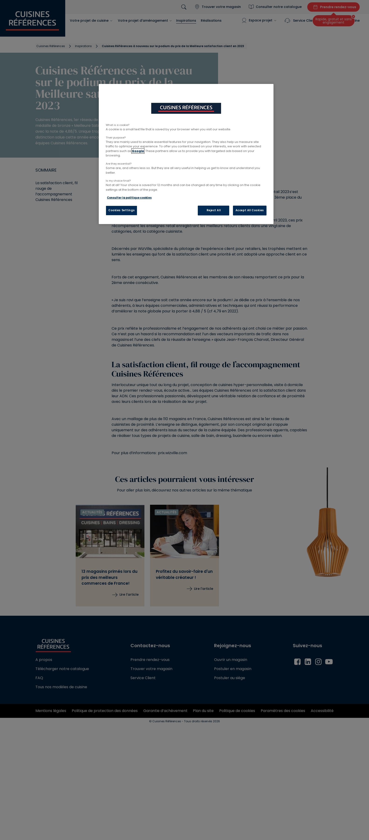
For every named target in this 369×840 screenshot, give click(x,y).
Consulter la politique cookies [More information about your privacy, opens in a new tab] (129, 198)
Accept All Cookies (250, 210)
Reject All (214, 210)
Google (138, 151)
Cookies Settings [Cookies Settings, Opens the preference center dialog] (121, 210)
